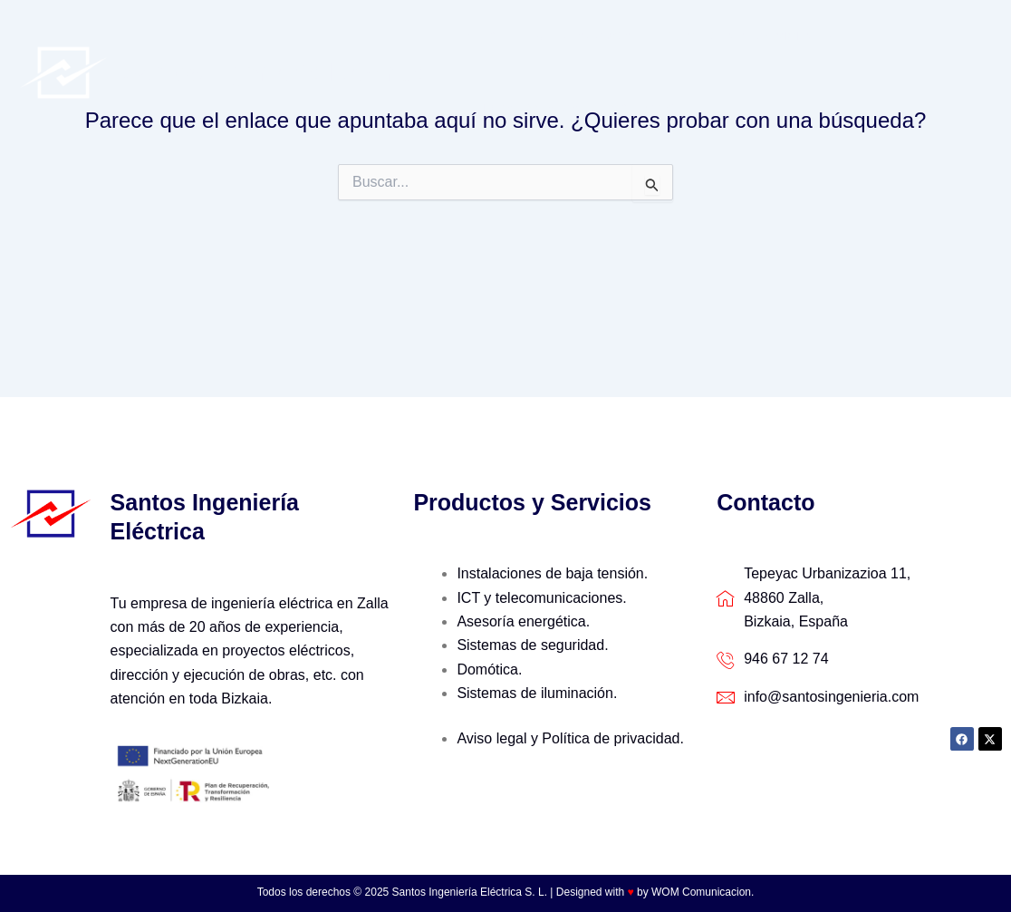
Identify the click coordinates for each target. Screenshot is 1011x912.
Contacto (489, 108)
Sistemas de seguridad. (532, 645)
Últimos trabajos (891, 36)
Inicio (475, 36)
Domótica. (489, 669)
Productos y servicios (724, 36)
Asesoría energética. (523, 621)
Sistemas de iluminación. (537, 693)
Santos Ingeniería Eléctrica (275, 72)
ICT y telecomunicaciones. (541, 598)
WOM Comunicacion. (702, 892)
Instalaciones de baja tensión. (552, 573)
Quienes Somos (565, 36)
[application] (801, 36)
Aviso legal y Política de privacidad (568, 738)
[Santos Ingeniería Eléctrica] (63, 71)
